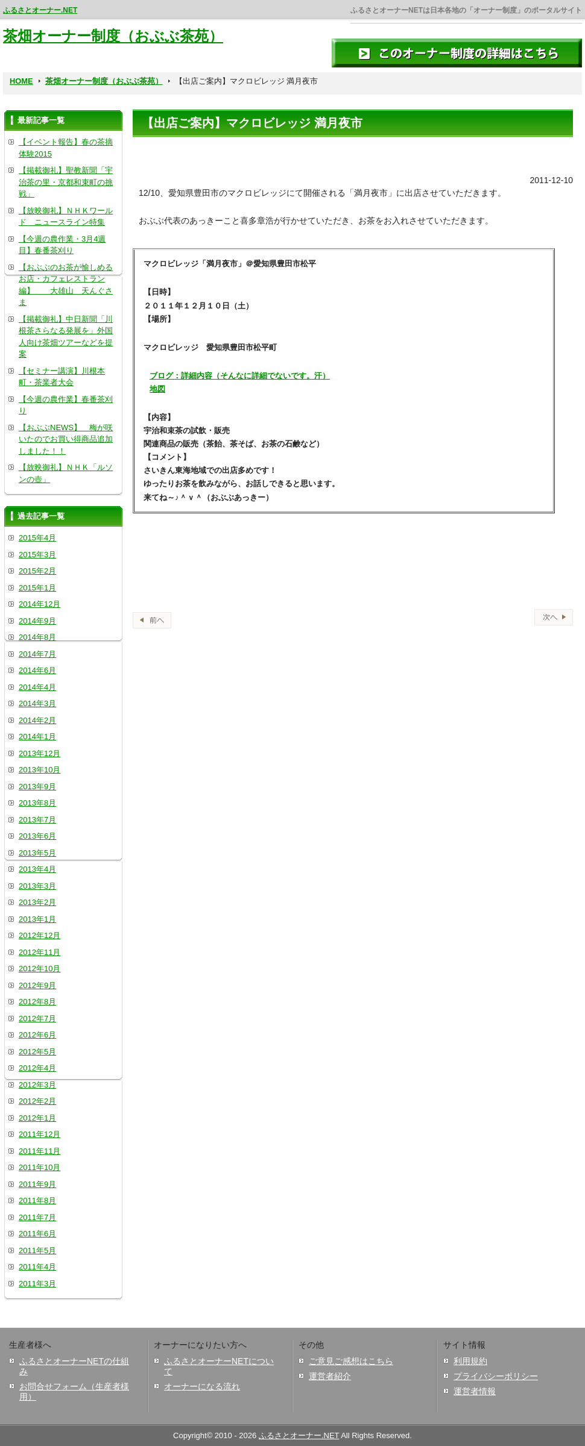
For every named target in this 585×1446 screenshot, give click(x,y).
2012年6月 (37, 1034)
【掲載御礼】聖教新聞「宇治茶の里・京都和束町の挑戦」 (66, 182)
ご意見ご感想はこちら (351, 1361)
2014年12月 (39, 604)
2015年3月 (37, 554)
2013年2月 (37, 902)
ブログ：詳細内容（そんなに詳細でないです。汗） (240, 375)
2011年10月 (39, 1167)
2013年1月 (37, 919)
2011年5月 (37, 1250)
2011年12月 (39, 1134)
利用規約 (470, 1361)
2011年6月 (37, 1233)
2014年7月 (37, 654)
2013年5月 (37, 852)
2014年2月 (37, 720)
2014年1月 (37, 736)
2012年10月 (39, 968)
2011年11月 (39, 1151)
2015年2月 (37, 570)
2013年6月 (37, 835)
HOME (21, 81)
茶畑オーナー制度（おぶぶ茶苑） (113, 36)
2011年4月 (37, 1266)
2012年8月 (37, 1001)
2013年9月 (37, 786)
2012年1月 (37, 1117)
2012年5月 (37, 1051)
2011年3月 (37, 1283)
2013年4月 (37, 869)
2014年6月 (37, 670)
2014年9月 (37, 620)
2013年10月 (39, 769)
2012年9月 (37, 985)
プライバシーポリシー (496, 1376)
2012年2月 (37, 1101)
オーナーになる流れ (202, 1386)
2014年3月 (37, 703)
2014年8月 (37, 637)
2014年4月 (37, 687)
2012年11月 (39, 952)
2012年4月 (37, 1067)
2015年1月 (37, 587)
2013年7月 (37, 819)
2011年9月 (37, 1184)
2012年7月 (37, 1018)
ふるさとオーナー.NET (40, 10)
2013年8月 (37, 802)
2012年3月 (37, 1084)
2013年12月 (39, 753)
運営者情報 (475, 1391)
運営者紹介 (330, 1376)
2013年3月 (37, 885)
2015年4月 (37, 537)
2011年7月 (37, 1217)
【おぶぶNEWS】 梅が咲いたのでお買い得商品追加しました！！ (66, 439)
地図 (157, 388)
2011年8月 (37, 1200)
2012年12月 (39, 935)
